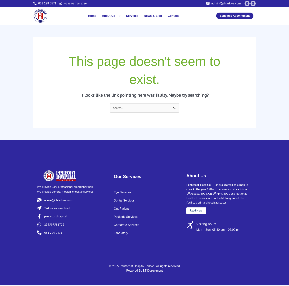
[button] (111, 16)
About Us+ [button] (111, 16)
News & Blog (153, 16)
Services (132, 16)
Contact (173, 16)
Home (92, 16)
